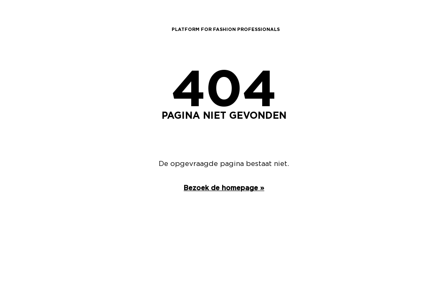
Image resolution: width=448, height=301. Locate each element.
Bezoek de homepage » (224, 188)
